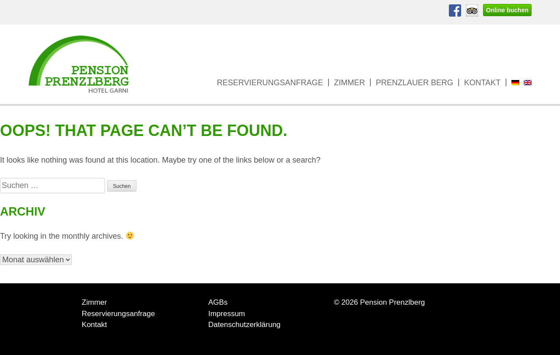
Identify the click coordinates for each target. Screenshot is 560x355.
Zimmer (349, 82)
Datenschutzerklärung (244, 324)
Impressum (226, 314)
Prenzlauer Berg (414, 82)
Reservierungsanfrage (270, 82)
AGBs (218, 302)
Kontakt (482, 82)
